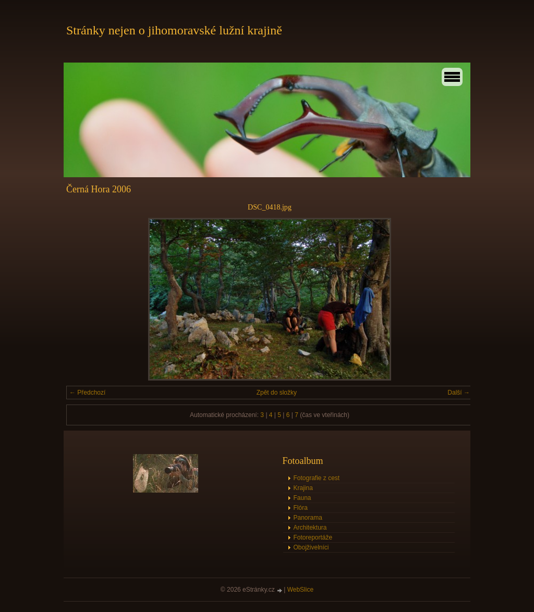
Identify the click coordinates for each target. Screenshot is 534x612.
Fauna (302, 497)
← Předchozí (87, 392)
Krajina (303, 488)
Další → (458, 392)
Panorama (308, 517)
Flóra (301, 507)
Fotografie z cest (317, 478)
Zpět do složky (277, 392)
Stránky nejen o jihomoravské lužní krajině (174, 30)
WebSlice (300, 589)
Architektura (310, 527)
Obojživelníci (311, 547)
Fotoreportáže (313, 537)
